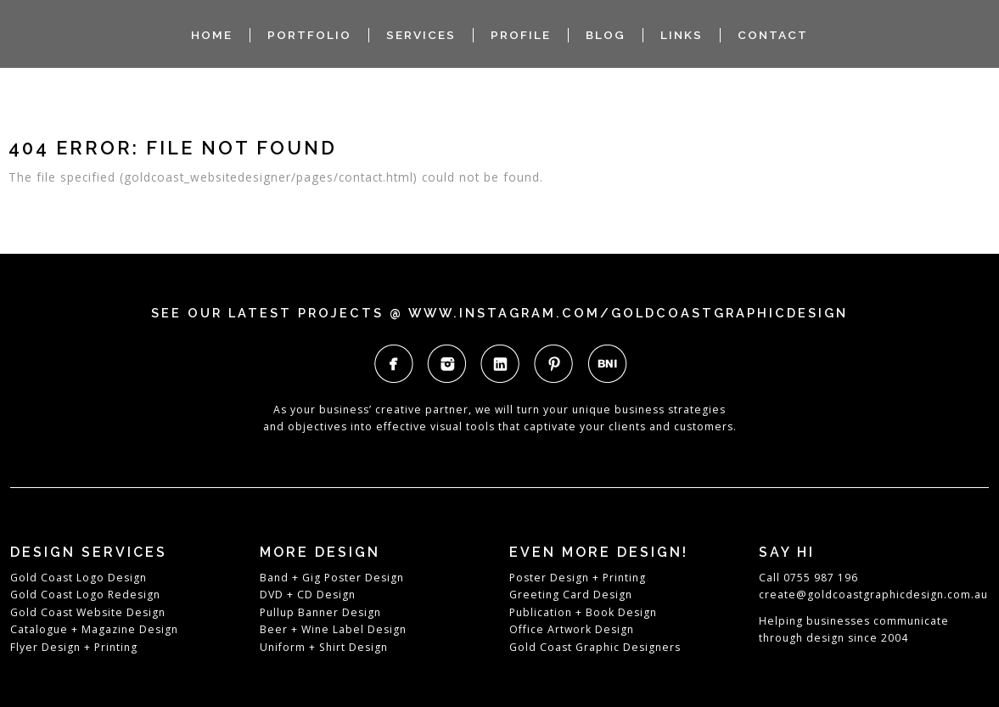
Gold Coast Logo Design (78, 577)
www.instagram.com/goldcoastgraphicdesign (628, 313)
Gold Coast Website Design (88, 612)
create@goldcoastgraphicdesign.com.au (873, 594)
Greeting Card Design (570, 594)
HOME (212, 35)
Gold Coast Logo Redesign (85, 594)
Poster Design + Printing (577, 577)
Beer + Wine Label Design (333, 629)
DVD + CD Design (308, 594)
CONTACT (773, 35)
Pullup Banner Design (320, 612)
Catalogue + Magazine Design (94, 629)
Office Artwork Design (571, 629)
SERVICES (421, 35)
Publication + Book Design (583, 612)
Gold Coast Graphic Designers (595, 647)
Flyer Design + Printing (74, 647)
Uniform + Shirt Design (324, 647)
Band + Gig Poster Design (332, 577)
